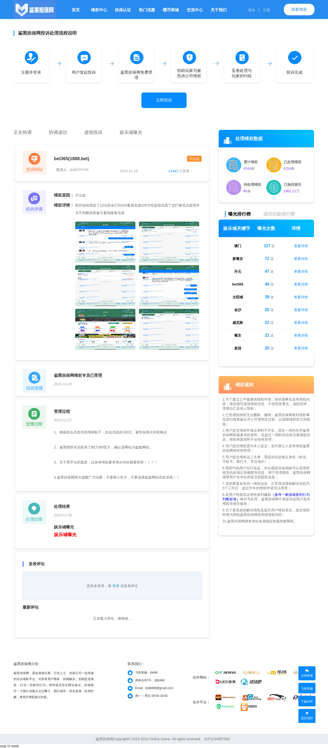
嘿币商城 (171, 10)
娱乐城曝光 (131, 132)
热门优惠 (147, 10)
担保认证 (123, 10)
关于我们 (219, 10)
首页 (76, 10)
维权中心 (99, 10)
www (15, 746)
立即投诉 (164, 100)
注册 (266, 10)
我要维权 (299, 9)
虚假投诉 (93, 132)
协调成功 (58, 132)
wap (3, 746)
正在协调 (23, 132)
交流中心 (195, 10)
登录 (251, 10)
